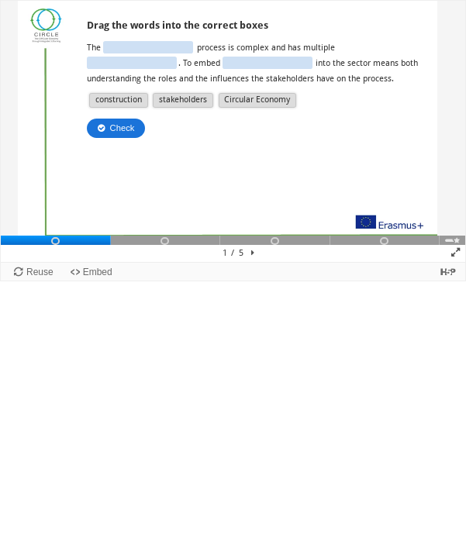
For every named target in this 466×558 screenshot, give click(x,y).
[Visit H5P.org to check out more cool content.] (448, 272)
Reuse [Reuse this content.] (40, 272)
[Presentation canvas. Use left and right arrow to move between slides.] (233, 131)
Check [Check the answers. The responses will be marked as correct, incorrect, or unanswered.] (122, 128)
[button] (118, 100)
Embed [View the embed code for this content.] (97, 272)
